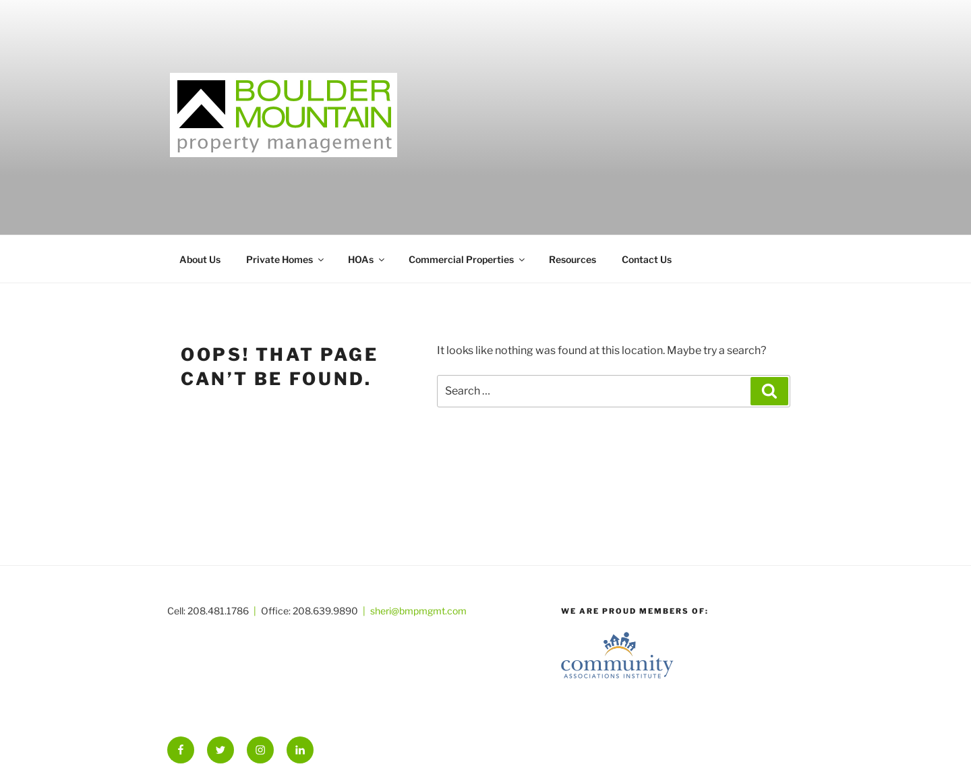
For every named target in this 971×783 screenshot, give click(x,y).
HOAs (367, 259)
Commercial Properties (468, 259)
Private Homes (286, 259)
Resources (572, 259)
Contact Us (647, 259)
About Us (199, 259)
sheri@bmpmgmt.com (418, 610)
